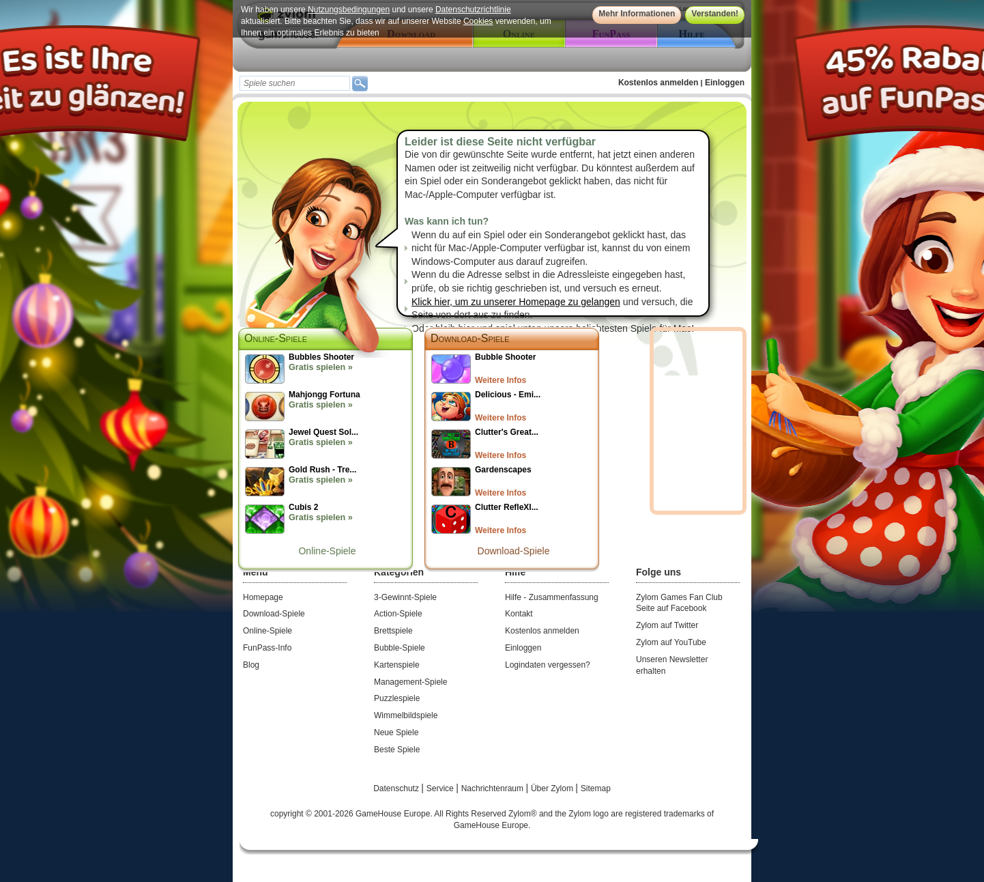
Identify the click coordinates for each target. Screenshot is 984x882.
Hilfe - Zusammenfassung (551, 597)
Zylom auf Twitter (667, 625)
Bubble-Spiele (399, 648)
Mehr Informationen (636, 13)
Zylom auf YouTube (671, 642)
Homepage (263, 597)
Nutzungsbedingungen (349, 9)
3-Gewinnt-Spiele (405, 597)
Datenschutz (397, 788)
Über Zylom (553, 788)
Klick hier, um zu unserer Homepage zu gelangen (515, 301)
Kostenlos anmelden (658, 82)
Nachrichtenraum (493, 788)
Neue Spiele (396, 732)
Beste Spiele (397, 749)
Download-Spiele (470, 338)
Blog (251, 665)
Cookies (478, 21)
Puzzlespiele (397, 698)
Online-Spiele (327, 550)
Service (441, 788)
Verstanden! (714, 13)
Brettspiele (393, 631)
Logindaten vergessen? (547, 665)
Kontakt (519, 613)
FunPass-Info (267, 648)
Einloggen (724, 82)
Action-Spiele (398, 613)
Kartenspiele (397, 665)
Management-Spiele (410, 682)
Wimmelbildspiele (405, 715)
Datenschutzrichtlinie (473, 9)
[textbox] (295, 83)
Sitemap (596, 788)
